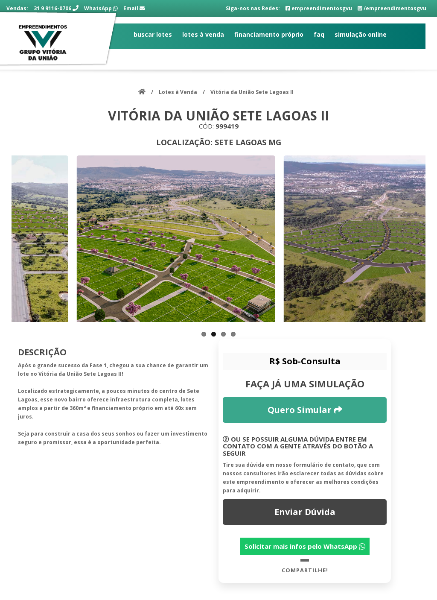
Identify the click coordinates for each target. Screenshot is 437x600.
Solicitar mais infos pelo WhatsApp (305, 546)
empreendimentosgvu (319, 8)
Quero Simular (305, 410)
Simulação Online (361, 34)
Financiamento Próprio (268, 34)
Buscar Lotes (153, 34)
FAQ (319, 34)
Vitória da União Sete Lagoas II (252, 92)
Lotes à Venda (203, 34)
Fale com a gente (160, 56)
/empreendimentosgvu (392, 8)
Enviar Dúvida (304, 512)
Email (134, 8)
